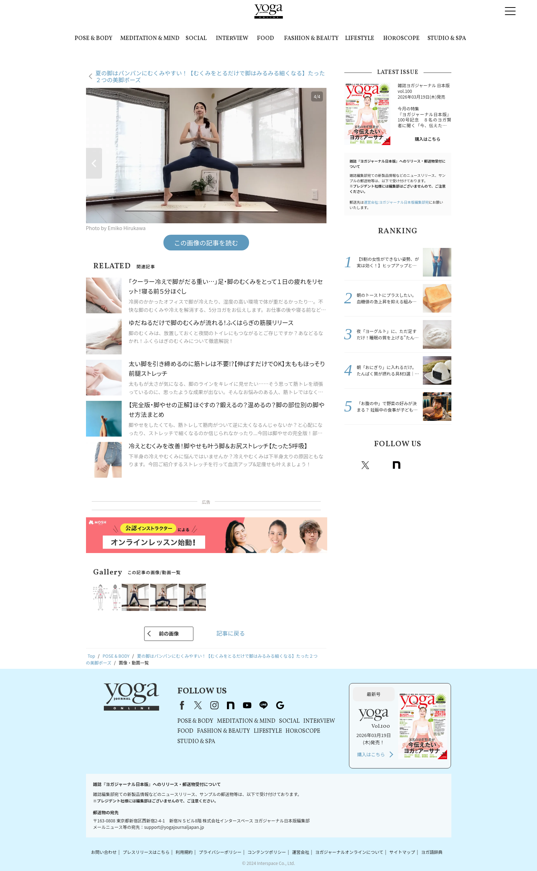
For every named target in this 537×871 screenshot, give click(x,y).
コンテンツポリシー (267, 852)
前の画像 (169, 633)
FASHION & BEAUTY (311, 39)
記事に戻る (230, 633)
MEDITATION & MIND (149, 39)
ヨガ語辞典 (431, 852)
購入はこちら (427, 139)
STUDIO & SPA (446, 39)
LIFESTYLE (359, 39)
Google (444, 465)
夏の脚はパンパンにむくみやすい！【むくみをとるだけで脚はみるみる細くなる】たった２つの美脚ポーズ (210, 76)
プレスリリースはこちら (146, 852)
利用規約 (184, 852)
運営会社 (300, 852)
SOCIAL (196, 39)
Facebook (350, 465)
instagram (381, 465)
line (428, 465)
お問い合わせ (104, 852)
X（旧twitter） (365, 465)
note (396, 465)
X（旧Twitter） (198, 705)
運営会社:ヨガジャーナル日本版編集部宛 (396, 202)
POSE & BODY (93, 39)
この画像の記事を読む (206, 242)
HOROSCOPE (401, 39)
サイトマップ (402, 852)
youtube (247, 705)
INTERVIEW (232, 39)
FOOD (265, 39)
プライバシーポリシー (220, 852)
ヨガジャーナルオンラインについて (349, 852)
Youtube (412, 465)
